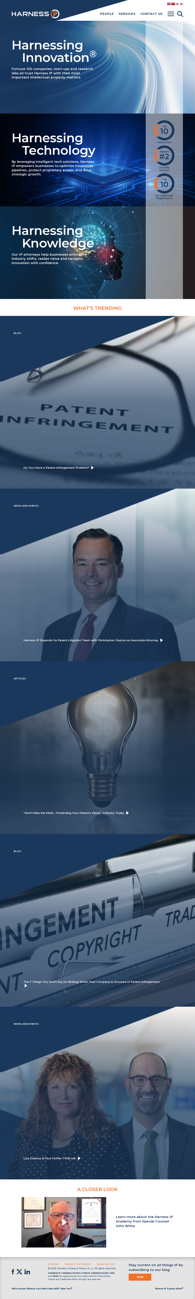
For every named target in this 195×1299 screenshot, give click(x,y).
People (107, 14)
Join (140, 1277)
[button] (63, 1222)
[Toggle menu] (170, 14)
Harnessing (76, 50)
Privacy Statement (78, 1264)
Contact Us (151, 14)
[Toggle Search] (180, 14)
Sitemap (53, 1264)
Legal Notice (106, 1264)
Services (127, 14)
